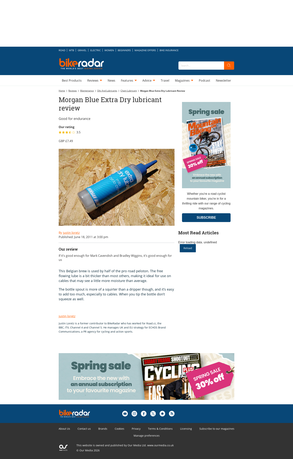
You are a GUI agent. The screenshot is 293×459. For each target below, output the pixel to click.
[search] (229, 65)
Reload (187, 248)
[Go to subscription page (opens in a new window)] (206, 187)
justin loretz (67, 316)
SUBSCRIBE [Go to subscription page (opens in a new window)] (206, 217)
